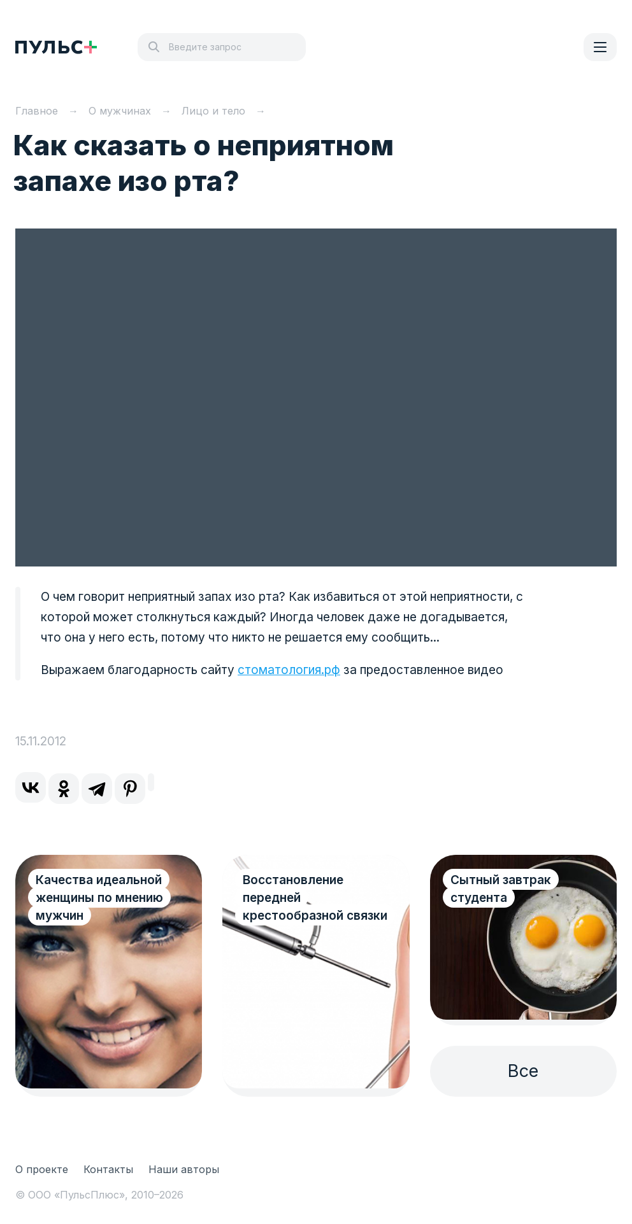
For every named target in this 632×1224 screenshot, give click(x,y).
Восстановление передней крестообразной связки (315, 898)
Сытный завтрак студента (500, 889)
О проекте (41, 1169)
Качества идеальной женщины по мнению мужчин (99, 898)
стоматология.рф (289, 670)
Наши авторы (183, 1169)
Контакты (108, 1169)
